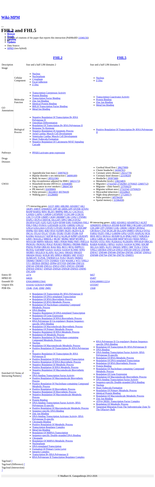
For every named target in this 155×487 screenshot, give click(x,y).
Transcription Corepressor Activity (49, 92)
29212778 (126, 173)
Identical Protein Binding (44, 103)
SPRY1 (125, 247)
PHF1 (77, 241)
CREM (131, 228)
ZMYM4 (71, 263)
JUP (81, 233)
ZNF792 (121, 255)
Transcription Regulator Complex (48, 427)
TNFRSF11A (52, 258)
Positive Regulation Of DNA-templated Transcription (58, 359)
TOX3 (63, 258)
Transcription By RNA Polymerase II (50, 454)
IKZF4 (75, 230)
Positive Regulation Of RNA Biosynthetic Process (56, 362)
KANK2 (30, 236)
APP (55, 209)
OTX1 (102, 241)
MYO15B (31, 241)
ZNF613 (147, 252)
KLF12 (57, 236)
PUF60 (37, 247)
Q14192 (30, 284)
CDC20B (94, 228)
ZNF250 (128, 249)
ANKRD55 (46, 209)
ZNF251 (136, 249)
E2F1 (38, 222)
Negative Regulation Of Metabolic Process (53, 364)
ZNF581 (129, 252)
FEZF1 (101, 233)
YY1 (28, 263)
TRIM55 (78, 258)
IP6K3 (128, 236)
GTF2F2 (49, 228)
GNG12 (80, 225)
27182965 (122, 183)
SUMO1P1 (31, 258)
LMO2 (93, 239)
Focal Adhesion (39, 82)
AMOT (37, 209)
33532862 (124, 192)
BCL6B (137, 225)
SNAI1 (38, 255)
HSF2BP (82, 228)
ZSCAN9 (30, 271)
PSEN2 (29, 247)
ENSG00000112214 (100, 281)
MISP (72, 239)
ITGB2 (60, 233)
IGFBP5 (60, 230)
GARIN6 (116, 233)
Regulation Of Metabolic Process (48, 334)
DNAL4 (139, 230)
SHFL (102, 247)
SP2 (52, 255)
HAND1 (67, 228)
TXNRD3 (54, 260)
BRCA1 (68, 211)
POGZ (49, 244)
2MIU (48, 288)
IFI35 (53, 230)
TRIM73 (39, 260)
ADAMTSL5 (133, 222)
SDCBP (145, 244)
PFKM (63, 241)
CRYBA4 (94, 230)
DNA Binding (39, 310)
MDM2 (65, 239)
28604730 (67, 186)
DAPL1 (30, 219)
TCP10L (42, 258)
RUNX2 (30, 249)
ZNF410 (30, 268)
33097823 (62, 173)
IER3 (47, 230)
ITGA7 (44, 233)
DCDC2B (111, 230)
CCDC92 (79, 214)
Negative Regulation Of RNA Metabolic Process (55, 332)
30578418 (63, 192)
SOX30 (46, 255)
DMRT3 (131, 230)
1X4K (29, 288)
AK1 (82, 206)
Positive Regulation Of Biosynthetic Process (53, 389)
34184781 (119, 170)
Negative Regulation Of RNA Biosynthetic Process (57, 318)
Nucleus (36, 73)
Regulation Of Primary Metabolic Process (52, 329)
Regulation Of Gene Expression (47, 315)
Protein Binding (40, 95)
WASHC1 (70, 260)
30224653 (53, 192)
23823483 (120, 181)
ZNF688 (94, 255)
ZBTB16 (35, 263)
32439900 (50, 189)
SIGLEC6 (40, 252)
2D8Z (42, 288)
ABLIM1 (64, 206)
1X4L (35, 288)
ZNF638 (65, 268)
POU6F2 (57, 244)
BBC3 (130, 225)
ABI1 (57, 206)
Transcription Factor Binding (46, 98)
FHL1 (86, 222)
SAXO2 (57, 249)
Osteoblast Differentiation (44, 122)
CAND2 (30, 214)
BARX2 (37, 211)
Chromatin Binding (41, 421)
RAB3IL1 (103, 244)
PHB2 (70, 241)
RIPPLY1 (79, 247)
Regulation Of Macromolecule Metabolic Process (56, 345)
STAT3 (80, 255)
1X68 (93, 288)
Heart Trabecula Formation (45, 139)
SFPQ (82, 249)
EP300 (62, 222)
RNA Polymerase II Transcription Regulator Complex (58, 457)
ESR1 (68, 222)
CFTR (37, 217)
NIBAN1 (48, 241)
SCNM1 (74, 249)
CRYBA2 (140, 228)
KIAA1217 (40, 236)
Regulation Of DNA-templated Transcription (54, 296)
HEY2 (99, 236)
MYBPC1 (80, 239)
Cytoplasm (37, 79)
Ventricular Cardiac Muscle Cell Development (54, 136)
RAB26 (93, 244)
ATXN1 (85, 209)
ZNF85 (82, 268)
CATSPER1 (147, 225)
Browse (11, 34)
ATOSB (77, 209)
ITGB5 (67, 233)
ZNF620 (48, 268)
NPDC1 (144, 239)
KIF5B (49, 236)
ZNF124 (111, 249)
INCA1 (29, 233)
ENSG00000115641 (36, 281)
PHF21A (84, 241)
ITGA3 (37, 233)
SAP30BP (40, 249)
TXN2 (145, 247)
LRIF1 (29, 239)
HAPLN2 (139, 233)
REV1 (65, 247)
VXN (62, 260)
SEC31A (94, 247)
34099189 (71, 175)
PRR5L (84, 244)
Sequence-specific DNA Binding (48, 411)
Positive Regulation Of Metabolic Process (52, 424)
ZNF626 (57, 268)
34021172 (74, 181)
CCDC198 (69, 214)
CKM (52, 217)
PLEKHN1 (128, 241)
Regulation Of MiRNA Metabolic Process (52, 441)
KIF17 (135, 236)
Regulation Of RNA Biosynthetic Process (52, 299)
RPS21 (111, 244)
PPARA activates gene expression (48, 152)
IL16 (81, 230)
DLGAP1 (56, 219)
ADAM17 (75, 206)
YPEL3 (84, 260)
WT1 (78, 260)
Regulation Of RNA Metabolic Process (51, 302)
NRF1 (57, 241)
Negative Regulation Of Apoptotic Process (53, 131)
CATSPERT (57, 214)
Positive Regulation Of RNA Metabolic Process (55, 367)
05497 (93, 278)
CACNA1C (78, 211)
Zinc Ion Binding (40, 101)
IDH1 (41, 230)
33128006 (52, 194)
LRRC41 (101, 239)
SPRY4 (58, 255)
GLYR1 (62, 225)
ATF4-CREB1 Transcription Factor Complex (118, 401)
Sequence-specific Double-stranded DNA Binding (56, 435)
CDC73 (30, 217)
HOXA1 (107, 236)
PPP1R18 (138, 241)
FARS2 (93, 233)
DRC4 (71, 219)
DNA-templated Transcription (46, 446)
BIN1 (44, 211)
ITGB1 (52, 233)
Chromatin (37, 438)
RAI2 (53, 247)
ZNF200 (39, 266)
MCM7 (57, 239)
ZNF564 (121, 252)
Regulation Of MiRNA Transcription (50, 432)
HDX (92, 236)
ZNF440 (103, 252)
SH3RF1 (30, 252)
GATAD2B (52, 225)
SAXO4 (66, 249)
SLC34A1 (59, 252)
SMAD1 (116, 247)
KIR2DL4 (144, 236)
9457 (92, 275)
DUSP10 (30, 222)
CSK (67, 217)
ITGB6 (74, 233)
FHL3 (29, 225)
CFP (102, 228)
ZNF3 (63, 266)
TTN (46, 260)
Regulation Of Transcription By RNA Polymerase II (57, 125)
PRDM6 (77, 244)
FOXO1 (43, 225)
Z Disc (35, 84)
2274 (28, 275)
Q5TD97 (94, 284)
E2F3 (49, 222)
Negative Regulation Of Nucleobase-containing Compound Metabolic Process (55, 338)
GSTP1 (130, 233)
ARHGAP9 (67, 209)
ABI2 (113, 222)
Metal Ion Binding (41, 109)
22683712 (143, 183)
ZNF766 (112, 255)
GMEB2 (71, 225)
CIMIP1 (45, 217)
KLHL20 (65, 236)
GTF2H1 (58, 228)
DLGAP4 (121, 230)
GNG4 (29, 228)
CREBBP (60, 217)
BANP (29, 211)
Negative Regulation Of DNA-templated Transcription (58, 313)
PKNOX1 (31, 244)
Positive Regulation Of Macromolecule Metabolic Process (60, 408)
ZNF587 (138, 252)
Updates (11, 42)
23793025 (132, 183)
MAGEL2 (38, 239)
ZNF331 (71, 266)
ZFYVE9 (61, 263)
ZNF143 (30, 266)
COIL (116, 228)
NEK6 (136, 239)
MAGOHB (112, 239)
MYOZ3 (128, 239)
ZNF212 (48, 266)
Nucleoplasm (38, 76)
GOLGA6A (39, 228)
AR (59, 209)
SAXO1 (49, 249)
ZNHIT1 (129, 255)
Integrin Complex (40, 451)
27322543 (112, 183)
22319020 (125, 175)
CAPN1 (39, 214)
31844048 (66, 183)
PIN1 (108, 241)
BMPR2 (59, 211)
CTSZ (103, 230)
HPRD (10, 48)
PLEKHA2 (116, 241)
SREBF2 (67, 255)
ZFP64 (53, 263)
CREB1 (123, 228)
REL (59, 247)
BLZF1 (51, 211)
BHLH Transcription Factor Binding (50, 106)
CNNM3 (108, 228)
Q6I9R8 (49, 284)
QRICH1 (45, 247)
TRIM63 (30, 260)
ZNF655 (74, 268)
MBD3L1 (48, 239)
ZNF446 (112, 252)
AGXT (143, 222)
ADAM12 (121, 222)
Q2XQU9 (39, 284)
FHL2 (57, 58)
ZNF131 (80, 263)
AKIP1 (29, 209)
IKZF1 (68, 230)
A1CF (51, 206)
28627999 (122, 167)
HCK (74, 228)
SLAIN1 (50, 252)
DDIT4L (46, 219)
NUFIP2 (94, 241)
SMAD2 (69, 252)
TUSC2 (137, 247)
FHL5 (121, 58)
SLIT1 (109, 247)
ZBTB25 (45, 263)
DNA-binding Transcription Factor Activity (53, 375)
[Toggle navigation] (2, 26)
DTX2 (77, 219)
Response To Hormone (43, 128)
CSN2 (74, 217)
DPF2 (64, 219)
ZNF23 (56, 266)
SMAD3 (78, 252)
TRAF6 (70, 258)
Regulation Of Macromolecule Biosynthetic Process (57, 326)
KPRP (74, 236)
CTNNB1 (82, 217)
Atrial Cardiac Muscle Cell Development (52, 133)
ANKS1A (106, 225)
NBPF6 (40, 241)
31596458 (118, 200)
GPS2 (124, 233)
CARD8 (47, 214)
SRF (74, 255)
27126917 (125, 194)
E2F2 (43, 222)
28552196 (53, 178)
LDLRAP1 (83, 236)
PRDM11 (67, 244)
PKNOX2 (41, 244)
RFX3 (71, 247)
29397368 (112, 178)
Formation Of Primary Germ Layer (49, 449)
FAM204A (77, 222)
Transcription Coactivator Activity (112, 97)
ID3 (36, 230)
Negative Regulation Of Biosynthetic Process (54, 392)
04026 (29, 278)
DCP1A (38, 219)
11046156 (83, 37)
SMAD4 (30, 255)
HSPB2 (29, 230)
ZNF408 (79, 266)
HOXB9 (116, 236)
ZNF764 (103, 255)
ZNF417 (39, 268)
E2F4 (55, 222)
